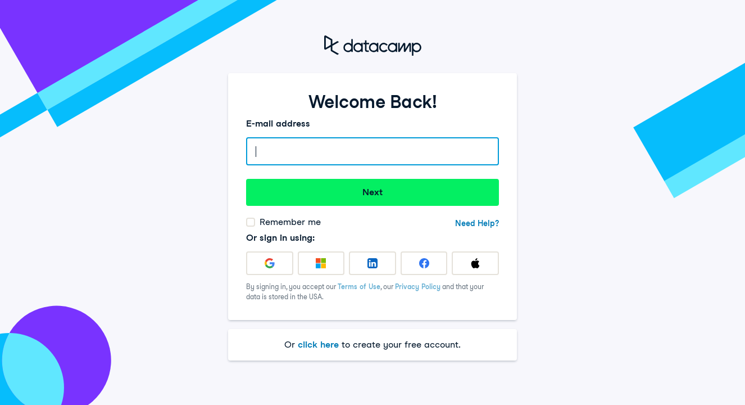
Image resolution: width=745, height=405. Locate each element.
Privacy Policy (417, 286)
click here (318, 344)
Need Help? (477, 223)
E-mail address (278, 123)
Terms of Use (359, 286)
